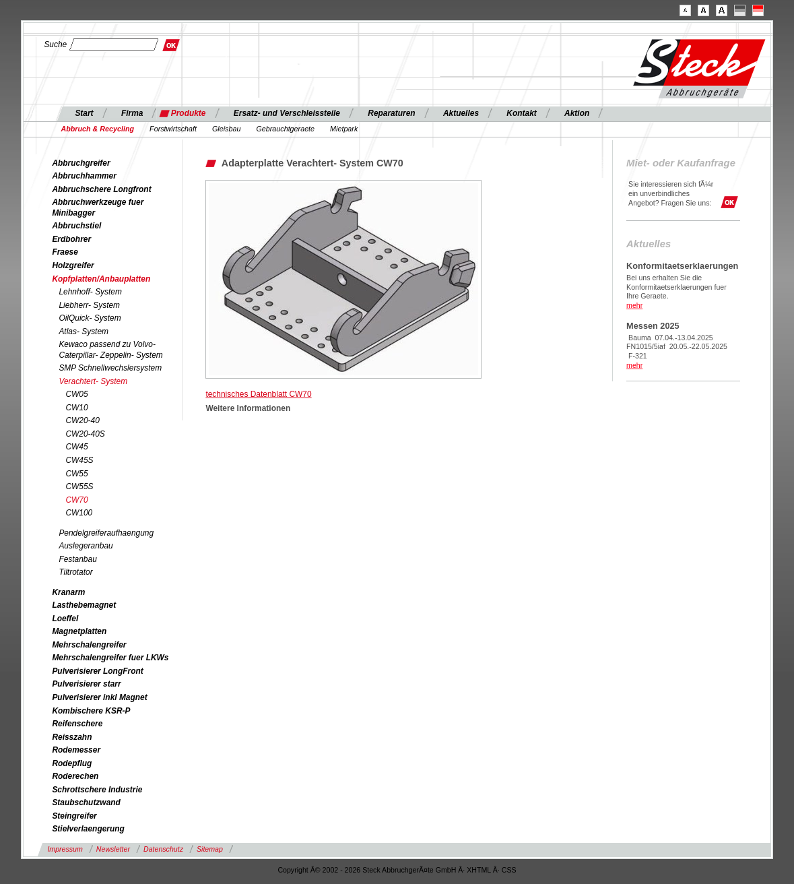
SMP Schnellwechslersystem (110, 368)
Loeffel (65, 618)
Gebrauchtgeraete (285, 129)
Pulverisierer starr (86, 684)
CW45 (76, 446)
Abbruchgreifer (81, 163)
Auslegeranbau (85, 545)
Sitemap (210, 849)
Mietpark (344, 129)
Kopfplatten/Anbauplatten (101, 279)
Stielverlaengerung (88, 828)
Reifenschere (77, 723)
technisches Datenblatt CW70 (258, 394)
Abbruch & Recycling (97, 129)
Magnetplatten (79, 631)
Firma (132, 113)
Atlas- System (83, 331)
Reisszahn (72, 737)
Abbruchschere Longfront (101, 189)
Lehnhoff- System (90, 291)
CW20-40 (82, 420)
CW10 (76, 407)
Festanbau (77, 559)
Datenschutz (163, 849)
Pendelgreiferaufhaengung (106, 533)
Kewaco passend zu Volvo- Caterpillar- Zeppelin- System (110, 350)
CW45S (79, 460)
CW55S (79, 486)
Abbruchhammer (84, 176)
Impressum (64, 849)
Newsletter (113, 849)
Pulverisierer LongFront (97, 671)
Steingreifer (74, 816)
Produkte (188, 113)
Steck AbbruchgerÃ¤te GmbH (409, 870)
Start (84, 113)
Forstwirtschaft (173, 129)
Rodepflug (72, 763)
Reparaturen (391, 113)
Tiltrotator (75, 572)
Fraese (65, 252)
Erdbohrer (71, 239)
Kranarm (68, 592)
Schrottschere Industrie (97, 789)
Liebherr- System (89, 305)
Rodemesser (76, 750)
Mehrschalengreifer (89, 645)
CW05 (76, 394)
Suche (55, 44)
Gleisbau (226, 129)
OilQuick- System (90, 318)
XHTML (479, 870)
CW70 (76, 500)
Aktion (576, 113)
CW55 (76, 473)
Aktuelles (461, 113)
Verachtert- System (93, 381)
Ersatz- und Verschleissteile (287, 113)
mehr (634, 305)
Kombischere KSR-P (91, 711)
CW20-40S (84, 434)
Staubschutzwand (86, 802)
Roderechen (75, 776)
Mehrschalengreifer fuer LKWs (110, 657)
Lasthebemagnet (84, 605)
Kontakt (521, 113)
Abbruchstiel (76, 225)
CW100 (78, 512)
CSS (509, 870)
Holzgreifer (73, 265)
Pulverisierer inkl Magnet (99, 697)
